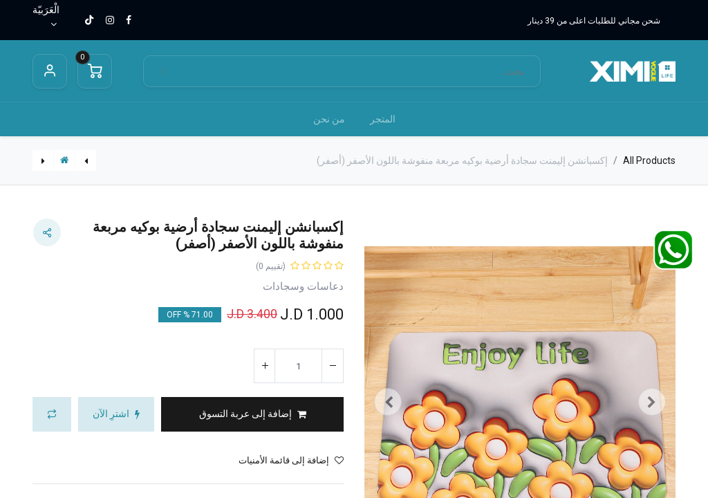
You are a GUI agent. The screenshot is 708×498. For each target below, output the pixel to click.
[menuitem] (382, 119)
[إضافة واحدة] (264, 365)
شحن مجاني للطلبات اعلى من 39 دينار (594, 21)
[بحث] (163, 71)
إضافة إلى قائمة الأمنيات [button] (291, 460)
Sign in (49, 71)
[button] (252, 414)
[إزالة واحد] (332, 365)
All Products (649, 160)
